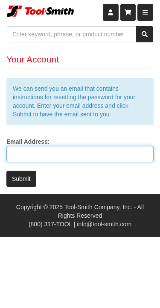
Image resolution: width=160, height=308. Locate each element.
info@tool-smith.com (104, 224)
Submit (21, 178)
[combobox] (72, 34)
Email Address (27, 141)
